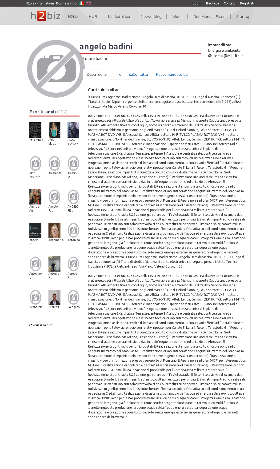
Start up (243, 16)
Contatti (230, 3)
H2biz (73, 16)
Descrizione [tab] (97, 74)
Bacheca (212, 3)
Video (177, 16)
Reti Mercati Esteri (209, 16)
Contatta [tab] (138, 74)
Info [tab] (118, 74)
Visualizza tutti (40, 325)
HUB (93, 16)
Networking (151, 16)
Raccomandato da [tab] (172, 74)
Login (196, 3)
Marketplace (119, 16)
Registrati (247, 3)
